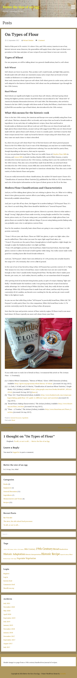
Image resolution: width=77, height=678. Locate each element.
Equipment (7, 488)
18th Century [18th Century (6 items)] (29, 549)
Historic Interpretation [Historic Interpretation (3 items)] (33, 554)
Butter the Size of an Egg (21, 7)
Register (6, 573)
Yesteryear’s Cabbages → (67, 427)
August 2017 (8, 643)
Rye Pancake (7, 518)
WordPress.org (8, 588)
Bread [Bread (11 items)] (56, 548)
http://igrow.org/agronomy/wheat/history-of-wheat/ (34, 383)
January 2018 (8, 632)
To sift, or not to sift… (11, 525)
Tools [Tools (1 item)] (12, 558)
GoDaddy (63, 674)
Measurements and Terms (12, 499)
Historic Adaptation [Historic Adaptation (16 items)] (14, 554)
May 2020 (6, 611)
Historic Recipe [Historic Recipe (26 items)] (50, 554)
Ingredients (25, 418)
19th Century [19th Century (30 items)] (44, 549)
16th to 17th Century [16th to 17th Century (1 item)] (19, 549)
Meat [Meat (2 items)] (71, 554)
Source (34, 392)
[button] (74, 5)
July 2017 (6, 647)
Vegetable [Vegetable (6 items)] (21, 558)
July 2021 (6, 603)
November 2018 (9, 629)
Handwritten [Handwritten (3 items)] (63, 549)
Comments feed (9, 584)
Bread (13, 420)
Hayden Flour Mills (60, 154)
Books (5, 484)
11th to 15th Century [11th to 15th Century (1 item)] (8, 549)
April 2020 (7, 614)
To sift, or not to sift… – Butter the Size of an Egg (31, 441)
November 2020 (9, 607)
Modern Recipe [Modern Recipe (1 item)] (6, 558)
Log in (5, 577)
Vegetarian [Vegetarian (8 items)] (31, 558)
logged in (16, 452)
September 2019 (9, 618)
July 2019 (6, 621)
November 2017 (9, 636)
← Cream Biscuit (7, 427)
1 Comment (41, 40)
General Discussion (16, 418)
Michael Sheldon (28, 40)
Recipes (6, 502)
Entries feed (7, 581)
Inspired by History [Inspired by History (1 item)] (64, 554)
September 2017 (9, 640)
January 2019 (8, 625)
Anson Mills (18, 157)
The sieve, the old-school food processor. (18, 521)
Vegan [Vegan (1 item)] (15, 558)
